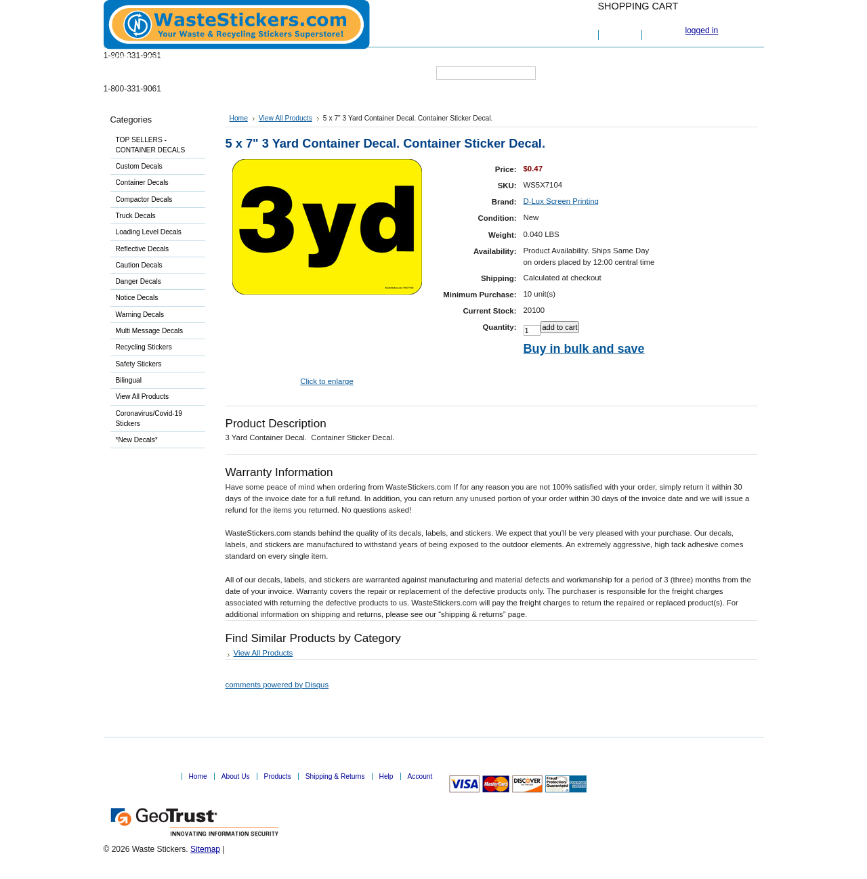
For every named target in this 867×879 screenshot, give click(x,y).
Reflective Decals (142, 249)
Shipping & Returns (335, 776)
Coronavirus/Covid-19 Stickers (149, 418)
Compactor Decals (144, 199)
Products (277, 776)
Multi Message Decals (150, 331)
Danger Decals (138, 281)
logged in (702, 30)
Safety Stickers (155, 365)
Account (420, 776)
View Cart (620, 35)
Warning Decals (140, 314)
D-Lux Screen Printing (561, 201)
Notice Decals (137, 297)
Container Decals (142, 182)
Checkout (663, 35)
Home (239, 118)
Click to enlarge (327, 381)
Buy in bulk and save (584, 349)
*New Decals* (137, 440)
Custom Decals (155, 167)
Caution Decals (139, 265)
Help (386, 776)
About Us (235, 776)
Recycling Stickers (155, 348)
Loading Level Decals (149, 232)
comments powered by (277, 685)
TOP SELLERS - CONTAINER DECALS (151, 145)
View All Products (142, 396)
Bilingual (155, 381)
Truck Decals (136, 215)
